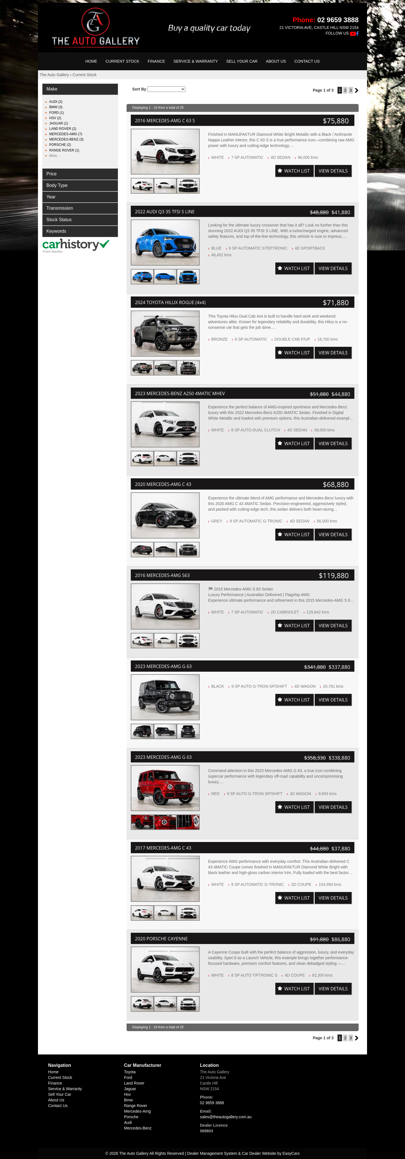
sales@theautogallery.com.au (226, 1117)
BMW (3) (55, 107)
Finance (156, 61)
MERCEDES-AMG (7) (65, 134)
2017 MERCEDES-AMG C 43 (163, 848)
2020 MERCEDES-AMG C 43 (163, 484)
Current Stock (122, 61)
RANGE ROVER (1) (64, 150)
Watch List (297, 171)
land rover (134, 1083)
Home (91, 61)
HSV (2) (55, 118)
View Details (333, 171)
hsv (127, 1094)
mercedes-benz (138, 1128)
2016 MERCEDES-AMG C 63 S (165, 120)
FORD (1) (56, 113)
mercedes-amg (137, 1111)
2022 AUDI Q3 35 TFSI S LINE (165, 212)
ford (128, 1077)
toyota (130, 1072)
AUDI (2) (55, 102)
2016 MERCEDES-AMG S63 (162, 575)
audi (128, 1122)
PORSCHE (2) (60, 145)
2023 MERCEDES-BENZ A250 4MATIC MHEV (180, 393)
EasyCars (291, 1153)
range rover (135, 1105)
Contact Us (307, 61)
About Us (276, 61)
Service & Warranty (196, 61)
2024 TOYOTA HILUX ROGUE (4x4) (170, 302)
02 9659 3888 (338, 20)
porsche (131, 1117)
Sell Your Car (241, 61)
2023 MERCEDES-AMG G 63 (163, 666)
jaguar (130, 1088)
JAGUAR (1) (58, 123)
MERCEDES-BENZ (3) (66, 139)
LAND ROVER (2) (62, 129)
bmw (128, 1100)
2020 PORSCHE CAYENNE (161, 939)
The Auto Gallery (54, 75)
